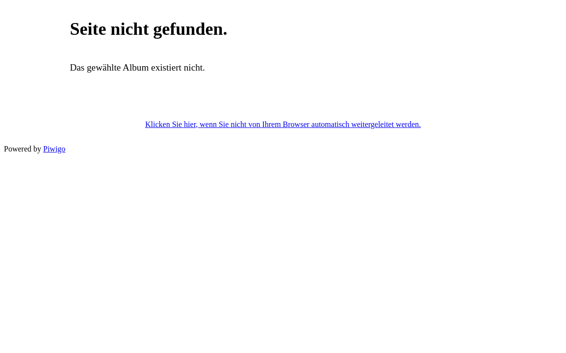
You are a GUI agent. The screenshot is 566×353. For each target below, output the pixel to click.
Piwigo (54, 149)
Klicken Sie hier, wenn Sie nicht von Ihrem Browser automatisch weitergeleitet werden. (283, 124)
